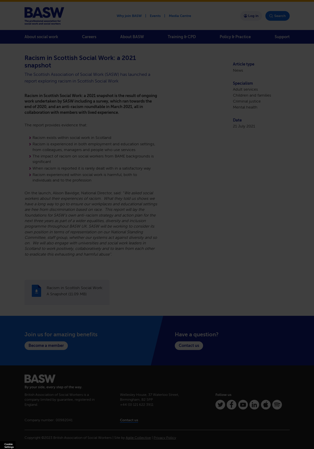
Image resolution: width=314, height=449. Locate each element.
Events (155, 16)
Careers (89, 36)
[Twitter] (220, 405)
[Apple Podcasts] (266, 405)
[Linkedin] (254, 405)
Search (277, 16)
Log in (251, 16)
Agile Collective (138, 438)
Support (282, 36)
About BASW (132, 36)
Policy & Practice (235, 36)
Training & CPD (182, 36)
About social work (41, 36)
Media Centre (180, 16)
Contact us (189, 345)
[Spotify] (277, 405)
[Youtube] (243, 405)
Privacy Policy (165, 438)
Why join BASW (129, 16)
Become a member (46, 345)
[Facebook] (231, 405)
